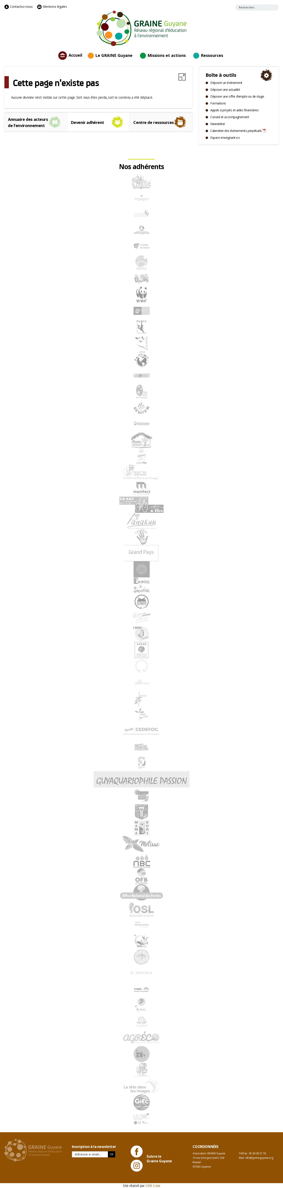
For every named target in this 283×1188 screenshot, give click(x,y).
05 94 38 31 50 (257, 1153)
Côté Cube (152, 1185)
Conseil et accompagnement (229, 117)
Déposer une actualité (225, 89)
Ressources (212, 55)
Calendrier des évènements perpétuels (236, 131)
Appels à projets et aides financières (234, 110)
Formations (218, 103)
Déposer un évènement (226, 83)
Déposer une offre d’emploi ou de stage (237, 96)
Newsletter (217, 124)
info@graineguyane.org (259, 1158)
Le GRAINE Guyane (113, 55)
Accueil (75, 55)
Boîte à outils (221, 74)
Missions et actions (166, 55)
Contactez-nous (18, 6)
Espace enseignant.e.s (225, 137)
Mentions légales (52, 6)
